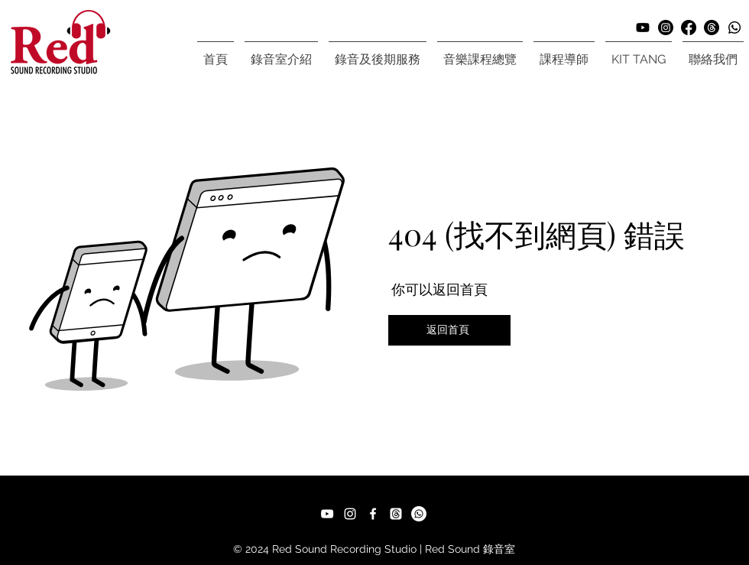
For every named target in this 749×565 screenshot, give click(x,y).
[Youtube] (642, 27)
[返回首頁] (449, 330)
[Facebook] (688, 27)
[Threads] (711, 27)
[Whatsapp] (734, 27)
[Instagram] (665, 27)
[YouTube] (327, 513)
